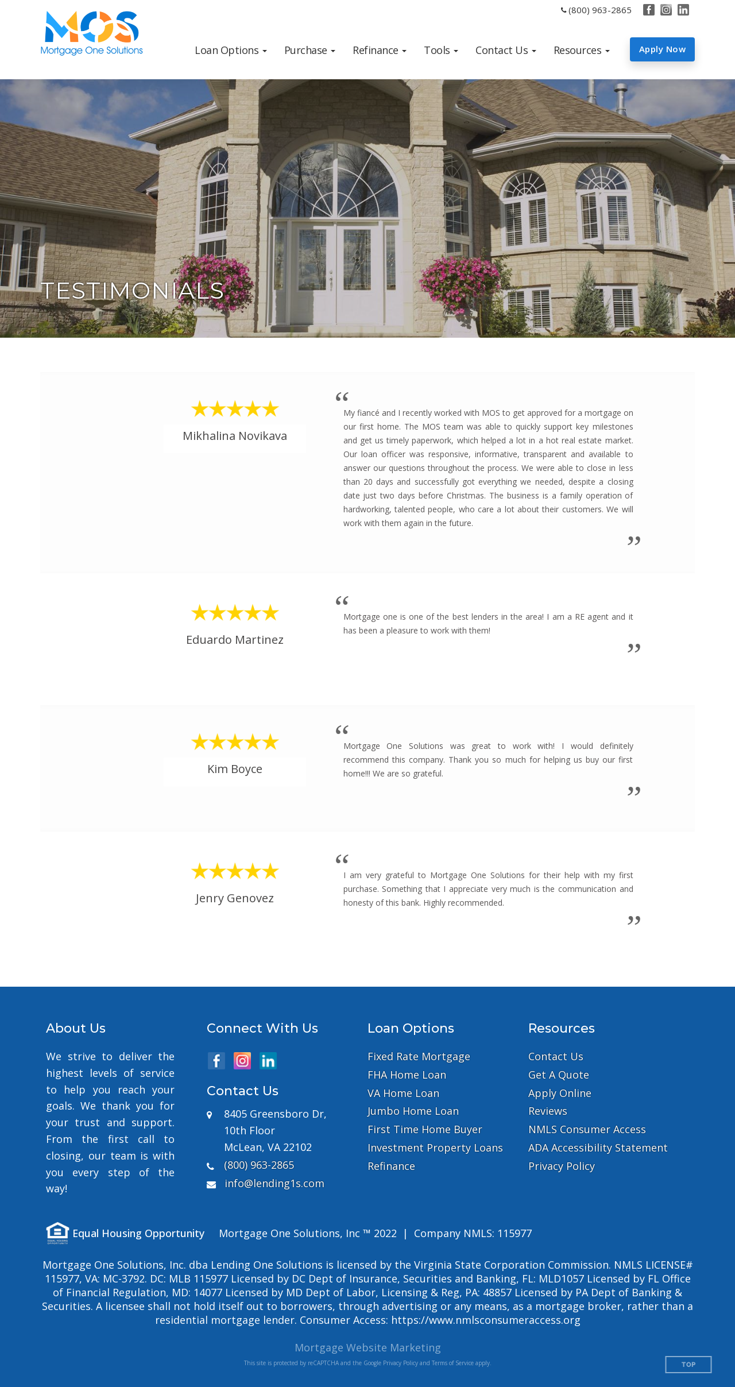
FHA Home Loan (407, 1074)
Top (689, 1365)
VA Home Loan (403, 1093)
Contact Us (555, 1056)
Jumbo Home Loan (413, 1111)
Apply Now (662, 49)
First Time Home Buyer (425, 1129)
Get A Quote (558, 1074)
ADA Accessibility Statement (598, 1147)
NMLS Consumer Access (587, 1129)
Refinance (391, 1166)
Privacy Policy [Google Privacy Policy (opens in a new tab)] (400, 1363)
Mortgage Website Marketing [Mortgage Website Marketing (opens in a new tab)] (368, 1347)
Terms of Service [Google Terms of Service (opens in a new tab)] (453, 1363)
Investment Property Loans (435, 1147)
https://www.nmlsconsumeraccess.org (486, 1320)
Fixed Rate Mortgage (419, 1056)
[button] (231, 50)
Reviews (547, 1111)
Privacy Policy (561, 1166)
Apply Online (559, 1093)
